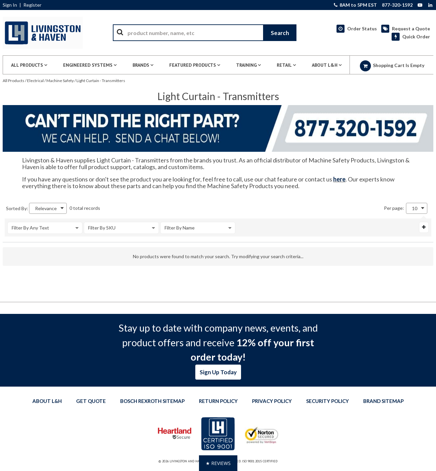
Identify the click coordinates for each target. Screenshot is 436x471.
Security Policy (327, 401)
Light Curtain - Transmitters (100, 80)
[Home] (43, 33)
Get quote (91, 401)
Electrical (35, 80)
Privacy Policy (272, 401)
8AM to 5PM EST (355, 5)
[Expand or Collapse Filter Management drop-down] (424, 227)
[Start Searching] (279, 32)
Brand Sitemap (383, 401)
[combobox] (204, 32)
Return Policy (218, 401)
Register (32, 5)
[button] (218, 463)
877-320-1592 (397, 5)
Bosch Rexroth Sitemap (152, 401)
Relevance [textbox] (46, 208)
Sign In (10, 5)
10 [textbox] (414, 208)
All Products (13, 80)
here (339, 179)
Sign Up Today (218, 372)
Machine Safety (60, 80)
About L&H (47, 401)
